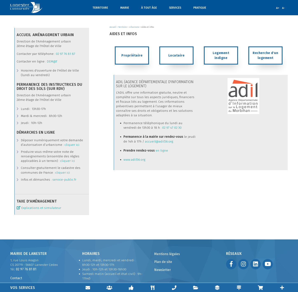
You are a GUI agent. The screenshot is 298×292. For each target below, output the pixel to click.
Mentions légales (167, 254)
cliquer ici (72, 145)
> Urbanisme (133, 27)
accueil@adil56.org (159, 141)
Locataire (176, 55)
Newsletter (162, 270)
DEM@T (52, 61)
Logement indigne (221, 55)
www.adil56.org (134, 159)
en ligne (161, 150)
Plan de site (163, 262)
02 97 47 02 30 (172, 128)
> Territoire (122, 27)
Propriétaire (131, 55)
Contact (16, 278)
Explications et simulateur (41, 208)
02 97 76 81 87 (65, 54)
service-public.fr (64, 179)
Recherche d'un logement (266, 55)
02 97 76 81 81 (26, 269)
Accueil (113, 27)
